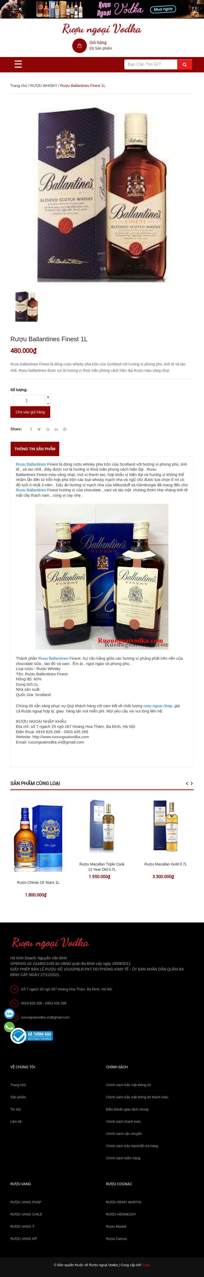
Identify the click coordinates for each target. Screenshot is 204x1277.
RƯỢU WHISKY (43, 86)
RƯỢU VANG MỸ (23, 1239)
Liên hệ (16, 1121)
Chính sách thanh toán (123, 1121)
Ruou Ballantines (31, 464)
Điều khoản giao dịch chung (127, 1109)
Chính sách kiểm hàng (123, 1158)
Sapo (146, 1265)
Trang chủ (18, 1085)
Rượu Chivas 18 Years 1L (38, 882)
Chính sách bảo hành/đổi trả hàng (132, 1146)
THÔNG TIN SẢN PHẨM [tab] (35, 449)
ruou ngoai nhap (157, 705)
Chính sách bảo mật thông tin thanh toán (137, 1097)
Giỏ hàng (98, 42)
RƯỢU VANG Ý (22, 1226)
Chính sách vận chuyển (124, 1134)
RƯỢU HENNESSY (121, 1214)
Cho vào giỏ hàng (30, 412)
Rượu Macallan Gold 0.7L (165, 864)
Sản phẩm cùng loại (35, 783)
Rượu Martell (116, 1226)
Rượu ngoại (31, 711)
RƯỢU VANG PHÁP (25, 1202)
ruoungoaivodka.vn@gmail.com (45, 1017)
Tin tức (15, 1109)
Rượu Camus (116, 1239)
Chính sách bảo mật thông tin (128, 1085)
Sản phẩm (18, 1097)
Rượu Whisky (48, 668)
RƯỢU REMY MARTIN (123, 1202)
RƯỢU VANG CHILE (26, 1214)
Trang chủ (18, 86)
